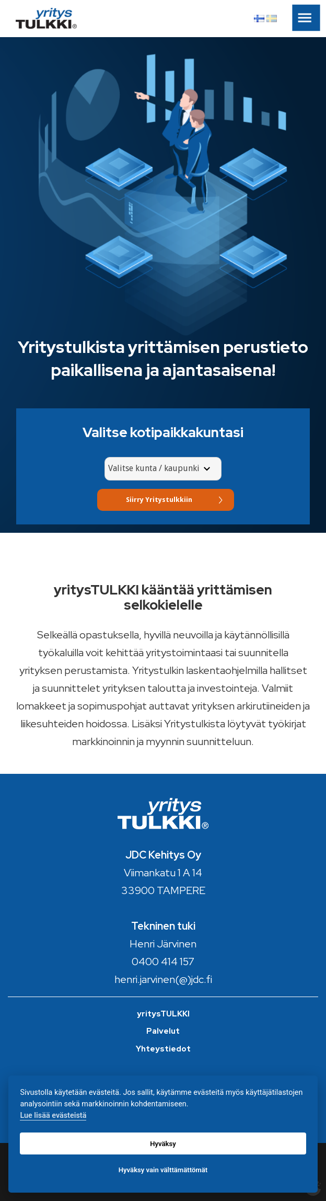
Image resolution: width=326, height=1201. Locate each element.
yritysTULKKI (163, 1014)
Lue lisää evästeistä (53, 1115)
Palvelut (163, 1031)
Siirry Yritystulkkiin (159, 500)
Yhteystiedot (163, 1049)
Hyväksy (163, 1144)
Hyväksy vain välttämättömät (163, 1170)
